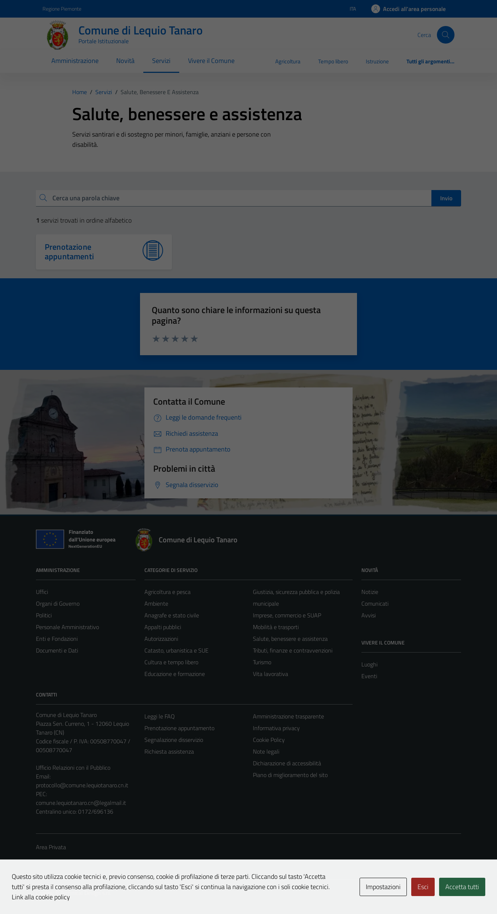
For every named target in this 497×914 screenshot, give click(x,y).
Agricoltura (288, 61)
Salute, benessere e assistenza (290, 638)
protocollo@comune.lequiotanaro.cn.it (82, 785)
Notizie (369, 591)
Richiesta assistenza (169, 751)
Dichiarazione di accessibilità (287, 763)
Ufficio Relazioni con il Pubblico (73, 767)
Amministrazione (75, 61)
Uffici (42, 591)
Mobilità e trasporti (276, 627)
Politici (44, 615)
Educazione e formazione (174, 673)
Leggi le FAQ (159, 716)
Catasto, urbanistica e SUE (176, 650)
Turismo (262, 662)
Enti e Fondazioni (57, 638)
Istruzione (377, 61)
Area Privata (51, 847)
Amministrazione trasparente (288, 716)
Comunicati (375, 603)
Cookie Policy (269, 739)
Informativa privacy (276, 728)
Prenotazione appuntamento (179, 728)
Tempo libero (333, 61)
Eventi (369, 676)
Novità (125, 61)
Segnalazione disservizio (173, 739)
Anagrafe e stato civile (171, 615)
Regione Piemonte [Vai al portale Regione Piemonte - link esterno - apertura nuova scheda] (62, 8)
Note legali (266, 751)
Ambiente (156, 603)
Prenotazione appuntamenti (69, 251)
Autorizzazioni (161, 638)
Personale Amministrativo (67, 627)
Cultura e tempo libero (171, 662)
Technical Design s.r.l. (85, 892)
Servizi (161, 61)
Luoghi (369, 664)
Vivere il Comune (211, 61)
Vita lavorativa (270, 673)
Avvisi (368, 615)
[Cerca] (445, 35)
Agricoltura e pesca (167, 591)
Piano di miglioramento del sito (290, 774)
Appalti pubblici (162, 627)
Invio (446, 198)
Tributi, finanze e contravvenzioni (292, 650)
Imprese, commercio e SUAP (287, 615)
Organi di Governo (58, 603)
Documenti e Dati (57, 650)
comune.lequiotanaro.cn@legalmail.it (81, 802)
